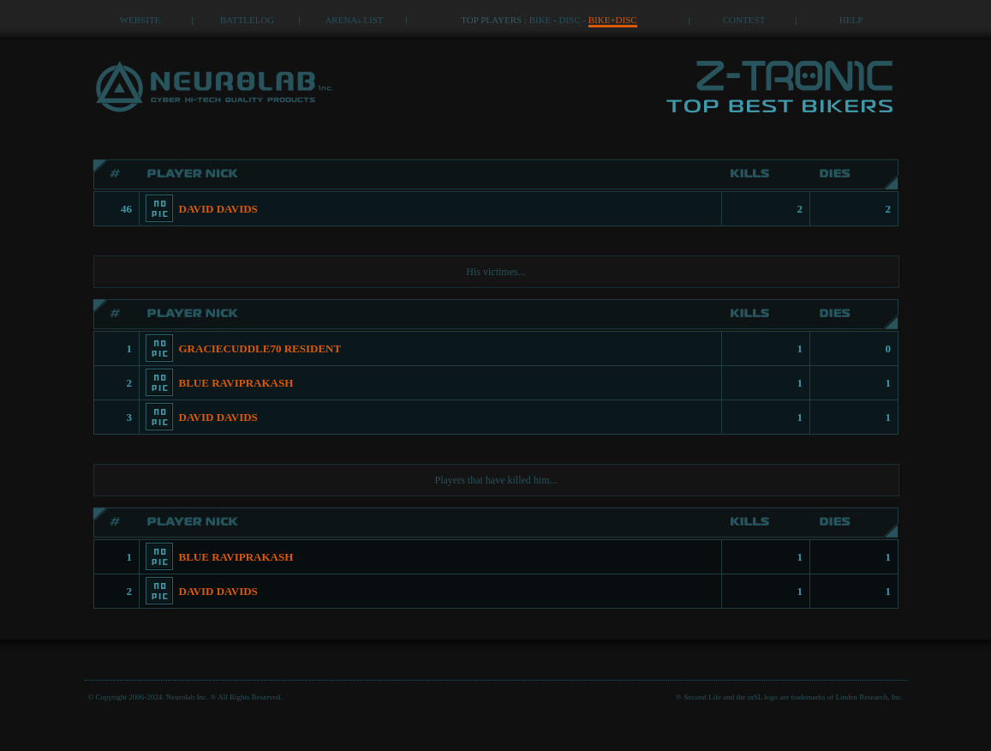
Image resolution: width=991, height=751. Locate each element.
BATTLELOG (247, 20)
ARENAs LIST (354, 20)
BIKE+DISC (612, 20)
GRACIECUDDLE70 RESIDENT (260, 348)
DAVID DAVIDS (218, 208)
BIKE (540, 20)
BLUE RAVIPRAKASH (236, 382)
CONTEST (744, 20)
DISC (570, 20)
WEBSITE (140, 20)
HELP (851, 20)
